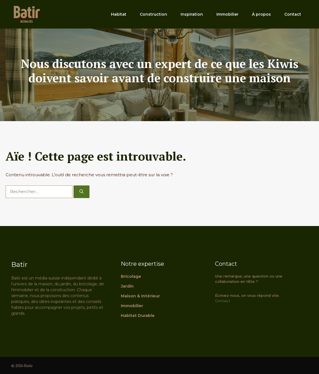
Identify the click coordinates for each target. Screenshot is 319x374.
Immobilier (227, 14)
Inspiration (192, 14)
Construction (153, 14)
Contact (292, 14)
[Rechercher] (81, 191)
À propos (261, 14)
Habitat (118, 14)
